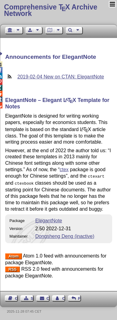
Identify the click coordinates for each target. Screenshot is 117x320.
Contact (48, 297)
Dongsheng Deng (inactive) (64, 235)
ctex (64, 169)
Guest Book (16, 297)
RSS (13, 268)
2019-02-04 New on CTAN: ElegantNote (60, 76)
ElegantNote (48, 219)
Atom (14, 255)
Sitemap (32, 297)
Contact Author (63, 297)
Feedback (79, 297)
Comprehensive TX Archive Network (50, 10)
